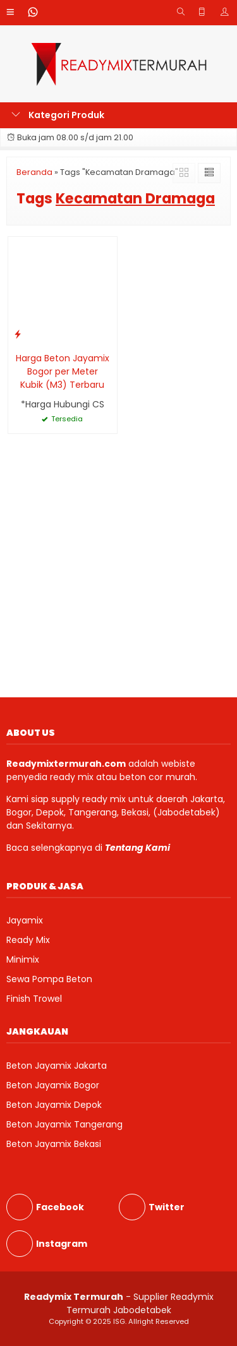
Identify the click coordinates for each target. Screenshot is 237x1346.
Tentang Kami (137, 847)
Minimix (22, 959)
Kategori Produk (57, 115)
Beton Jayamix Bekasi (53, 1144)
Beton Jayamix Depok (54, 1104)
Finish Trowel (34, 998)
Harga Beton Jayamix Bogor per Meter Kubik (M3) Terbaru (62, 371)
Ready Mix (28, 940)
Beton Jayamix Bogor (52, 1085)
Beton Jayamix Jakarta (56, 1065)
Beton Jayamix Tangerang (64, 1124)
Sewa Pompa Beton (49, 979)
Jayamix (24, 920)
